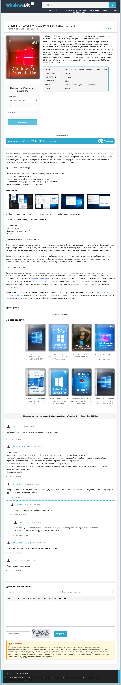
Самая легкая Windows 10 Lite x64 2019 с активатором (58, 401)
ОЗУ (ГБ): (11, 105)
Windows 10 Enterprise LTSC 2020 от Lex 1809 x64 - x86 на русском (104, 401)
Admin (19, 505)
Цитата (19, 439)
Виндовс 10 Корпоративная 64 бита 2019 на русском (58, 356)
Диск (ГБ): (11, 113)
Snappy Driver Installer (14, 295)
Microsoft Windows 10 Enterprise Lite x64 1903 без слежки (81, 401)
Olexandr (17, 484)
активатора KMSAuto (40, 278)
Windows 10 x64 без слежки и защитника (81, 355)
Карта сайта (9, 673)
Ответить (10, 439)
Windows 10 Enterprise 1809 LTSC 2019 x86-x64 (35, 401)
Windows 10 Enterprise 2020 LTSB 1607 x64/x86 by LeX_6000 (35, 356)
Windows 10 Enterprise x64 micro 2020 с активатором (104, 356)
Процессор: (12, 97)
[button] (9, 598)
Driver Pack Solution (104, 292)
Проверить (22, 122)
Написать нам (22, 673)
